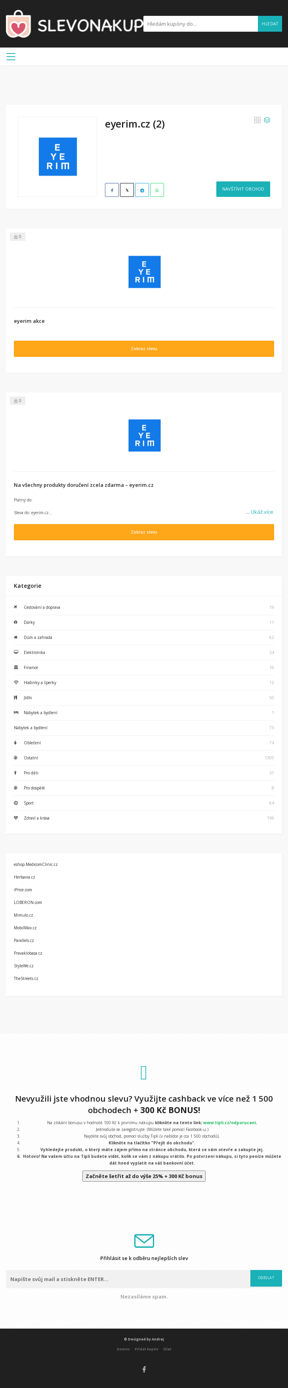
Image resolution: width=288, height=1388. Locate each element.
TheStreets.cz (26, 978)
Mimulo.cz (23, 915)
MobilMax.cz (25, 927)
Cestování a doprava (42, 607)
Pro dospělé (34, 788)
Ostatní (31, 758)
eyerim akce (29, 320)
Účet (167, 1349)
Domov (123, 1349)
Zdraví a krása (37, 818)
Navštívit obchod (243, 189)
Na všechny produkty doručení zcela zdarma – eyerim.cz (84, 484)
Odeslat (266, 1277)
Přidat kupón (146, 1349)
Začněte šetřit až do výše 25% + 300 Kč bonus (144, 1176)
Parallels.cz (24, 940)
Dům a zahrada (38, 637)
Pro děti (31, 773)
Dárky (29, 622)
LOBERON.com (28, 902)
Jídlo (28, 697)
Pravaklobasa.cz (28, 953)
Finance (31, 667)
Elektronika (34, 652)
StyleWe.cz (24, 966)
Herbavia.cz (24, 877)
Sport (29, 803)
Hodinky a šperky (40, 682)
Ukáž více (259, 511)
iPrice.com (23, 889)
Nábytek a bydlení (40, 712)
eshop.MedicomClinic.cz (36, 864)
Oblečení (32, 742)
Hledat (270, 24)
